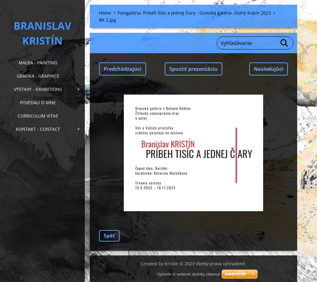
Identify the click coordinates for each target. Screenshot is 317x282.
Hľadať (284, 43)
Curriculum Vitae (38, 116)
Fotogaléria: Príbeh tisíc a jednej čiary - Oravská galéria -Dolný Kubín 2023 (194, 13)
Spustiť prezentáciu (193, 69)
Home (105, 13)
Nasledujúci (268, 69)
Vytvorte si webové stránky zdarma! (188, 274)
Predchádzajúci (122, 69)
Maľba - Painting (38, 63)
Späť (109, 235)
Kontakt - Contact (38, 129)
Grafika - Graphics (38, 76)
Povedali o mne (38, 102)
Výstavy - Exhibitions (38, 89)
